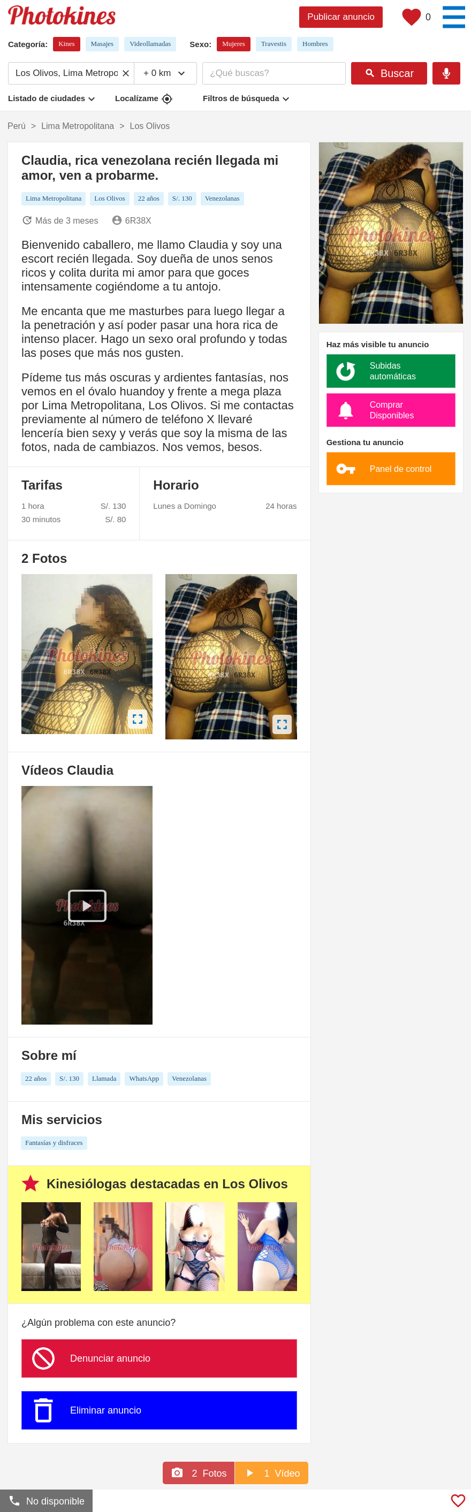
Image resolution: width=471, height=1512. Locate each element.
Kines (66, 44)
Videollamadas (150, 44)
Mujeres (233, 44)
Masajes (102, 44)
